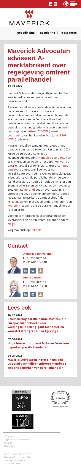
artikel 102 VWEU (38, 131)
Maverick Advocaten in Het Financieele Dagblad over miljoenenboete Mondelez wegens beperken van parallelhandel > (37, 364)
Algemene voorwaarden (17, 439)
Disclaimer (10, 446)
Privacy (8, 442)
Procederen (68, 33)
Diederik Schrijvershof (37, 253)
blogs (11, 224)
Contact (8, 436)
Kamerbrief (27, 189)
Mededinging (26, 33)
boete (61, 158)
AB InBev (62, 166)
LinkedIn (35, 230)
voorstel (13, 205)
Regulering (47, 33)
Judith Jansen (32, 277)
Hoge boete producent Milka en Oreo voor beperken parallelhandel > (38, 345)
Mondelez (44, 158)
